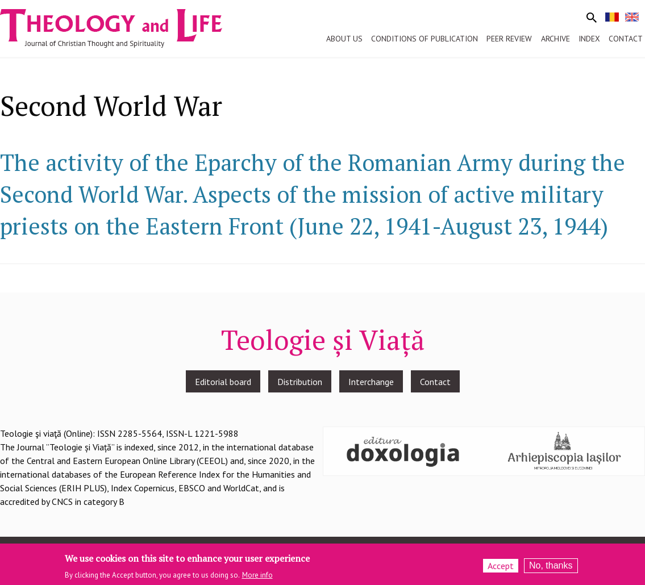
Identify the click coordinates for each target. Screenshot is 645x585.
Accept (501, 568)
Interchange (371, 381)
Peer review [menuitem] (509, 39)
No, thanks (550, 568)
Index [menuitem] (589, 39)
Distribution (299, 381)
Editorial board (223, 381)
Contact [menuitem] (626, 39)
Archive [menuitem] (555, 39)
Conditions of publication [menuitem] (424, 39)
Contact (435, 381)
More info (257, 578)
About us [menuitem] (344, 39)
